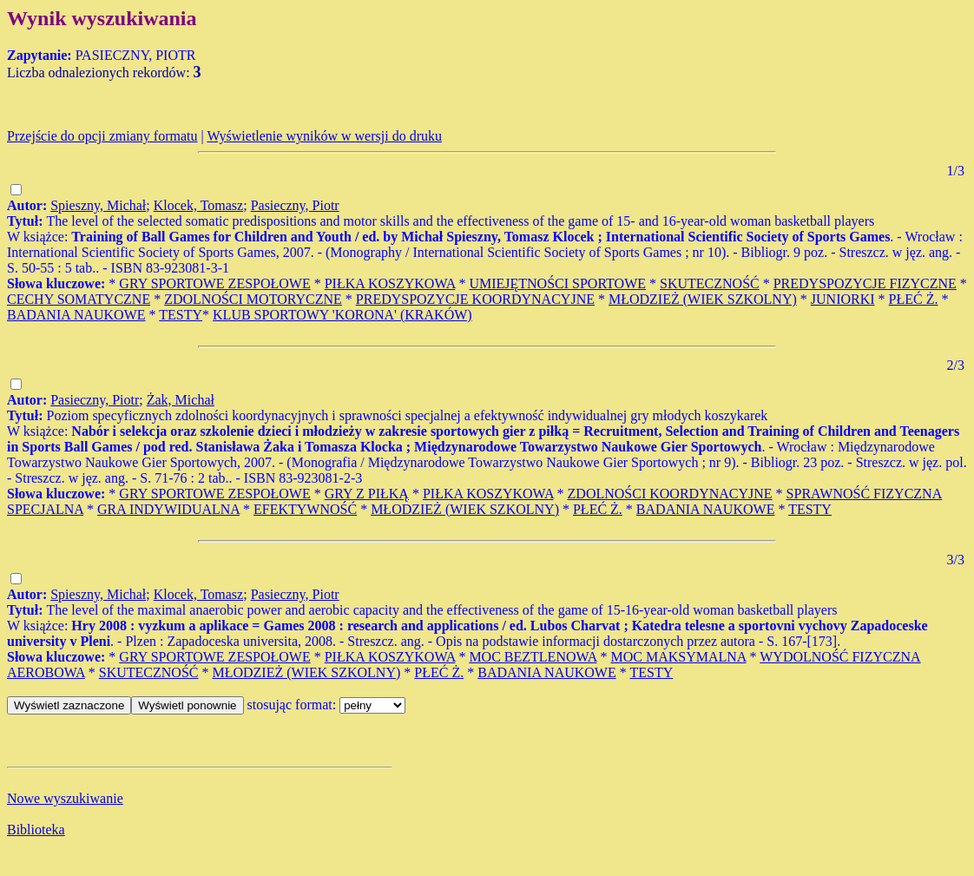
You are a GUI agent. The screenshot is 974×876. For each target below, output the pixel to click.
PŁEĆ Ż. (913, 299)
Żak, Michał (180, 399)
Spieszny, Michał (98, 205)
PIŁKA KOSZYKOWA (390, 283)
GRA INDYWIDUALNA (168, 509)
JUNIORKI (843, 299)
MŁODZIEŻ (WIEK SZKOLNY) (703, 299)
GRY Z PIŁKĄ (367, 493)
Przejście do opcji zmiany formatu (102, 135)
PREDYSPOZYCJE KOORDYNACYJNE (475, 299)
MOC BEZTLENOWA (532, 656)
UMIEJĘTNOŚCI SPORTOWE (557, 283)
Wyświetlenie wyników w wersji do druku (324, 135)
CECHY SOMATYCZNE (78, 299)
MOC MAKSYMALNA (679, 656)
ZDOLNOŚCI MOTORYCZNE (253, 299)
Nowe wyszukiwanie (65, 798)
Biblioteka (36, 829)
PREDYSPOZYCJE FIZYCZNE (865, 283)
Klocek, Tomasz (198, 205)
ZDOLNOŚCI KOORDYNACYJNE (670, 493)
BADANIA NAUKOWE (76, 314)
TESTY (180, 314)
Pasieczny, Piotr (295, 205)
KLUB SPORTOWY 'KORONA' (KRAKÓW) (342, 314)
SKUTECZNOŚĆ (710, 283)
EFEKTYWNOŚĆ (305, 509)
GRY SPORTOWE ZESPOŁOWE (214, 283)
